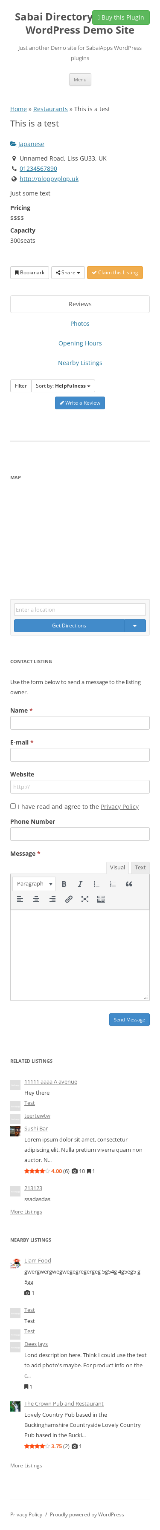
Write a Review (80, 402)
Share (68, 272)
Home (18, 109)
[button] (33, 884)
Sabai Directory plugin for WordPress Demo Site (80, 23)
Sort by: (63, 385)
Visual (117, 867)
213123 (33, 1188)
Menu (80, 79)
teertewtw (37, 1115)
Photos (80, 323)
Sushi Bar (36, 1128)
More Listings (26, 1211)
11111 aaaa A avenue (50, 1081)
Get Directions (69, 625)
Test (29, 1103)
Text (140, 867)
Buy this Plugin (121, 17)
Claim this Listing (115, 272)
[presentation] (34, 884)
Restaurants (50, 109)
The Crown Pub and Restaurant (64, 1403)
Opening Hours (80, 343)
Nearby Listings (80, 363)
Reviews (80, 304)
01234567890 (38, 168)
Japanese (27, 144)
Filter (21, 385)
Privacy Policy (120, 806)
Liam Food (37, 1260)
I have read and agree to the (78, 806)
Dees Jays (36, 1344)
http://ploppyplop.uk (49, 179)
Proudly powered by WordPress (87, 1514)
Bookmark (29, 272)
